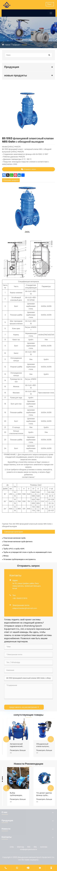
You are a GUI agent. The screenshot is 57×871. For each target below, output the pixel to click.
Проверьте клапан (14, 744)
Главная (7, 45)
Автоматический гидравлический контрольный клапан (41, 745)
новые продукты (15, 75)
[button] (6, 739)
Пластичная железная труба (14, 538)
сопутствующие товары (28, 715)
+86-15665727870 (19, 598)
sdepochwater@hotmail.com (24, 608)
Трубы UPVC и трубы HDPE (13, 548)
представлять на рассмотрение (24, 707)
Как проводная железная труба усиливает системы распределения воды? (14, 794)
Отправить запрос (28, 169)
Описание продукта (11, 180)
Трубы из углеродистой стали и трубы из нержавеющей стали (27, 552)
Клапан (24, 45)
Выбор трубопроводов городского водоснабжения (39, 794)
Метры (6, 556)
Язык (49, 4)
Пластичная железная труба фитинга (17, 541)
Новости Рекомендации (28, 763)
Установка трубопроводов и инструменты (19, 559)
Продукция (16, 45)
